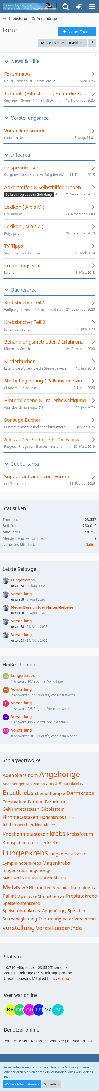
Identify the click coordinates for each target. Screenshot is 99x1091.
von (92, 919)
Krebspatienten (18, 843)
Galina (90, 544)
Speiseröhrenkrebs (21, 903)
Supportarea (25, 464)
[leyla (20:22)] (38, 1009)
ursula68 (17, 586)
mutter (44, 887)
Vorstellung (21, 593)
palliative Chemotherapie (43, 896)
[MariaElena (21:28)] (48, 1009)
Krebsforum (80, 834)
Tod (42, 918)
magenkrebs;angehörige (27, 870)
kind (39, 824)
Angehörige (59, 774)
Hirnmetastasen (20, 817)
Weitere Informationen (22, 1084)
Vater (68, 919)
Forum (51, 802)
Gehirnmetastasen (21, 809)
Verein (80, 919)
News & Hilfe (25, 61)
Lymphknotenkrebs (22, 863)
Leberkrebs (46, 842)
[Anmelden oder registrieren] (79, 6)
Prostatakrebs (81, 896)
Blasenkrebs (71, 783)
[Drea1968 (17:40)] (19, 1009)
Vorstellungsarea (30, 118)
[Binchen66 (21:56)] (57, 1009)
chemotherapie (50, 793)
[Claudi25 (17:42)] (29, 1009)
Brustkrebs (18, 792)
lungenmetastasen (67, 854)
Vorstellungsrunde (59, 928)
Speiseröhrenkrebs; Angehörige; (35, 911)
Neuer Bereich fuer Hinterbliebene (42, 607)
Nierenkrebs (82, 887)
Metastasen (19, 887)
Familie (36, 801)
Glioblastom (53, 809)
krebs (57, 833)
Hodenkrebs (52, 817)
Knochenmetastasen (25, 834)
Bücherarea (24, 290)
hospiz (71, 817)
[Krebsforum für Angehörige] (30, 6)
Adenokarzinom (20, 775)
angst (51, 783)
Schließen (51, 1084)
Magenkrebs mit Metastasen (27, 877)
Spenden (76, 911)
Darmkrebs (80, 793)
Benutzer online (21, 1030)
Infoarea (20, 155)
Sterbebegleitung (20, 919)
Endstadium (14, 802)
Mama (59, 878)
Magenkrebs (56, 863)
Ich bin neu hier (18, 825)
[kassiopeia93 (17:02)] (10, 1009)
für (62, 801)
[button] (92, 6)
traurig (55, 919)
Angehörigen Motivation (24, 783)
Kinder (49, 824)
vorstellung (19, 927)
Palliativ (11, 896)
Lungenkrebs (23, 580)
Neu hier (60, 887)
